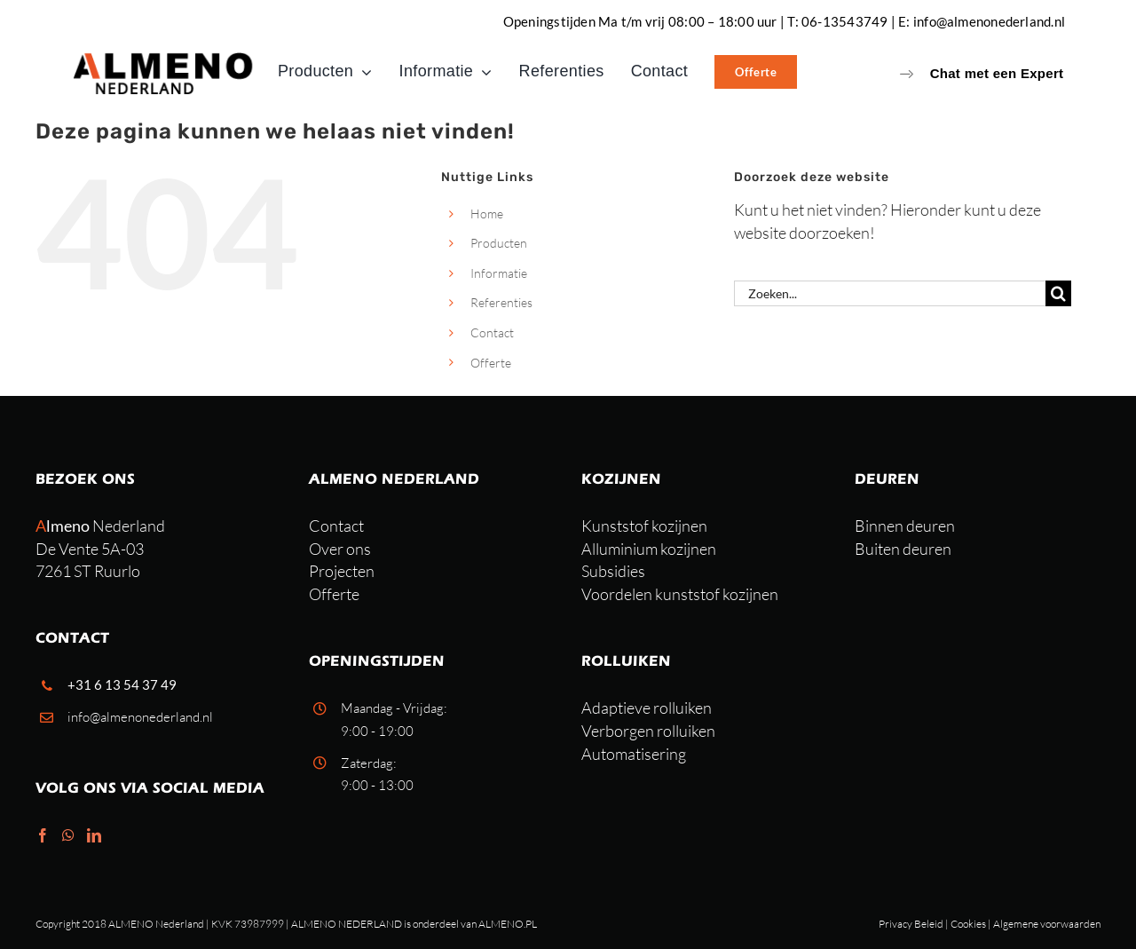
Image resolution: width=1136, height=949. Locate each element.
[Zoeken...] (889, 293)
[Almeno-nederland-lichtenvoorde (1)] (164, 57)
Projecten (342, 571)
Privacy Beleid (911, 923)
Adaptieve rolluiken (646, 707)
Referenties (501, 302)
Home (486, 213)
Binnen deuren (905, 525)
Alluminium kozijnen (648, 548)
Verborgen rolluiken (648, 730)
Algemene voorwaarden (1046, 923)
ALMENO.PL (507, 923)
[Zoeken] (1058, 293)
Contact (492, 332)
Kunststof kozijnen (644, 525)
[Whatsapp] (68, 835)
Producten (498, 242)
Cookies (968, 923)
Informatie (498, 273)
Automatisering (633, 753)
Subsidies (613, 571)
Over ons (340, 548)
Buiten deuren (903, 548)
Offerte (490, 362)
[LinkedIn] (94, 835)
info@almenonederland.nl (989, 21)
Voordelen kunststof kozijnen (679, 594)
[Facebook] (43, 835)
